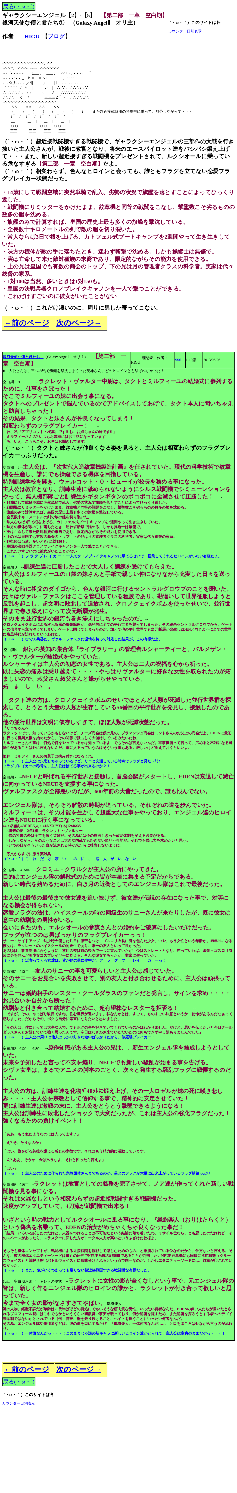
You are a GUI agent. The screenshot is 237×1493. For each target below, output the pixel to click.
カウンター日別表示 (185, 31)
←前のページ (26, 323)
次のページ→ (78, 323)
